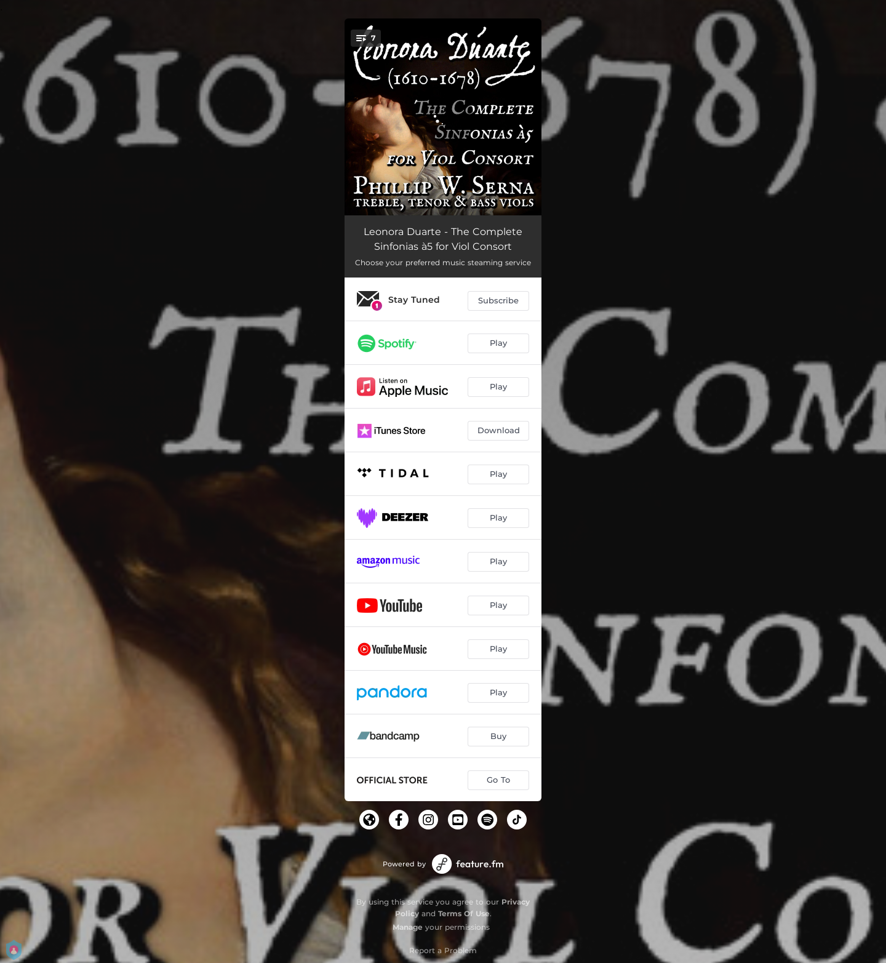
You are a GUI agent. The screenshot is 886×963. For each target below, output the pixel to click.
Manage (408, 927)
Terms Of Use (464, 913)
